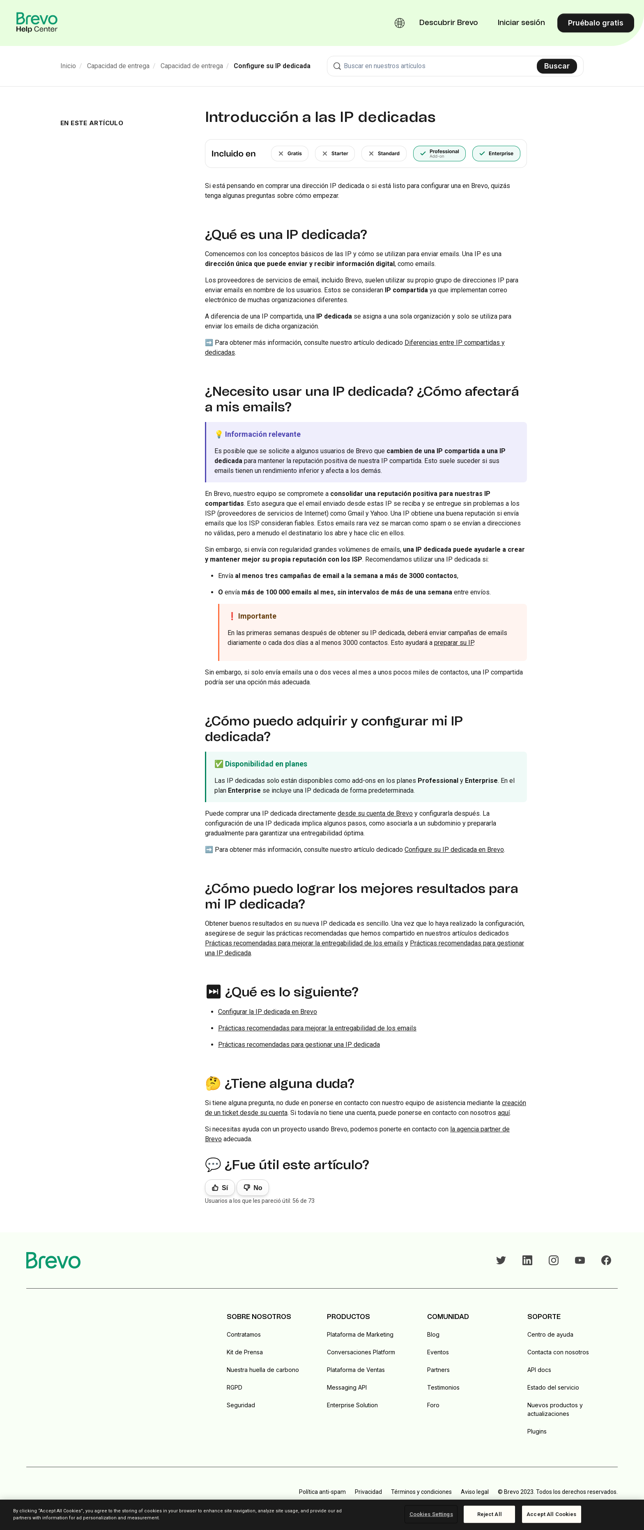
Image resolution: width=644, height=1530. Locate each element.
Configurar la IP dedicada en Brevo (267, 1012)
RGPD (234, 1387)
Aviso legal (475, 1492)
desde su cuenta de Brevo (375, 813)
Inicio (68, 66)
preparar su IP (454, 643)
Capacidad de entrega (118, 66)
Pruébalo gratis (595, 22)
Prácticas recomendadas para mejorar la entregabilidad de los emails (304, 943)
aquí (504, 1113)
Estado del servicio (553, 1387)
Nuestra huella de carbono (263, 1369)
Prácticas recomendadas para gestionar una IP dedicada (299, 1044)
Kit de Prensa (245, 1352)
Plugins (537, 1431)
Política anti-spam (322, 1492)
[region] (322, 1515)
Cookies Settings (431, 1514)
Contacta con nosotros (558, 1352)
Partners (438, 1369)
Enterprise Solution (352, 1405)
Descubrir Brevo (448, 23)
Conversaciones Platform (361, 1352)
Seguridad (241, 1405)
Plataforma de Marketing (360, 1334)
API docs (539, 1369)
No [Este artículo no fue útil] (257, 1187)
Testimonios (443, 1387)
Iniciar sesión (521, 23)
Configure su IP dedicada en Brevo (454, 849)
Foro (433, 1405)
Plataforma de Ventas (356, 1369)
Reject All (489, 1514)
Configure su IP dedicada (272, 66)
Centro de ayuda (550, 1334)
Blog (433, 1334)
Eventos (438, 1352)
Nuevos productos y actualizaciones (555, 1409)
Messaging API (347, 1387)
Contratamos (244, 1334)
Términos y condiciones (421, 1492)
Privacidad (368, 1492)
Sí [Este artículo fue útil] (225, 1187)
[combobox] (455, 66)
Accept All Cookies (551, 1514)
